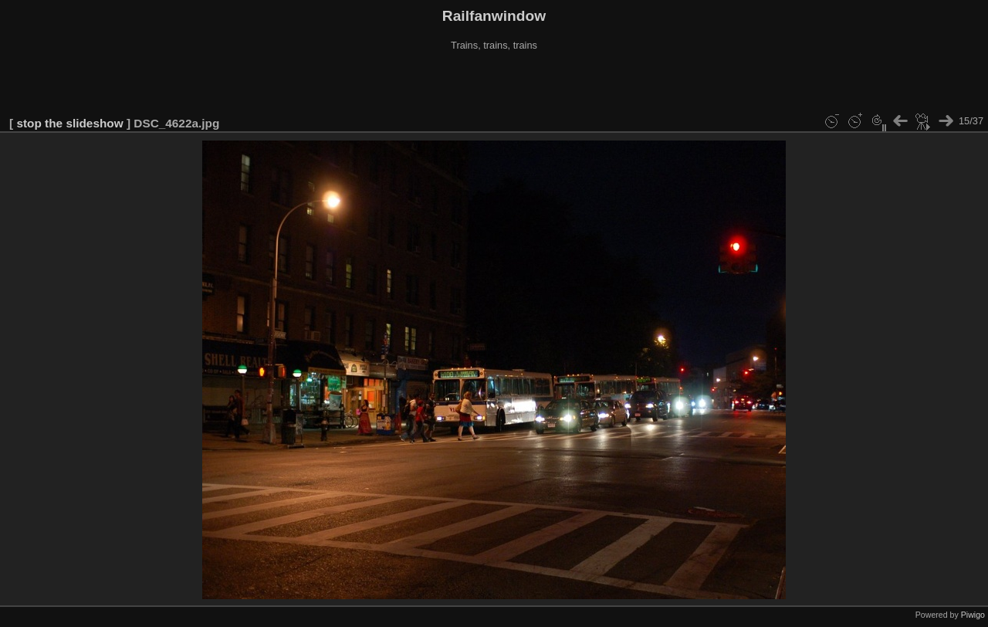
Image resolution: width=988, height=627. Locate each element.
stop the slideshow (69, 123)
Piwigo (973, 614)
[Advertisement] (494, 84)
